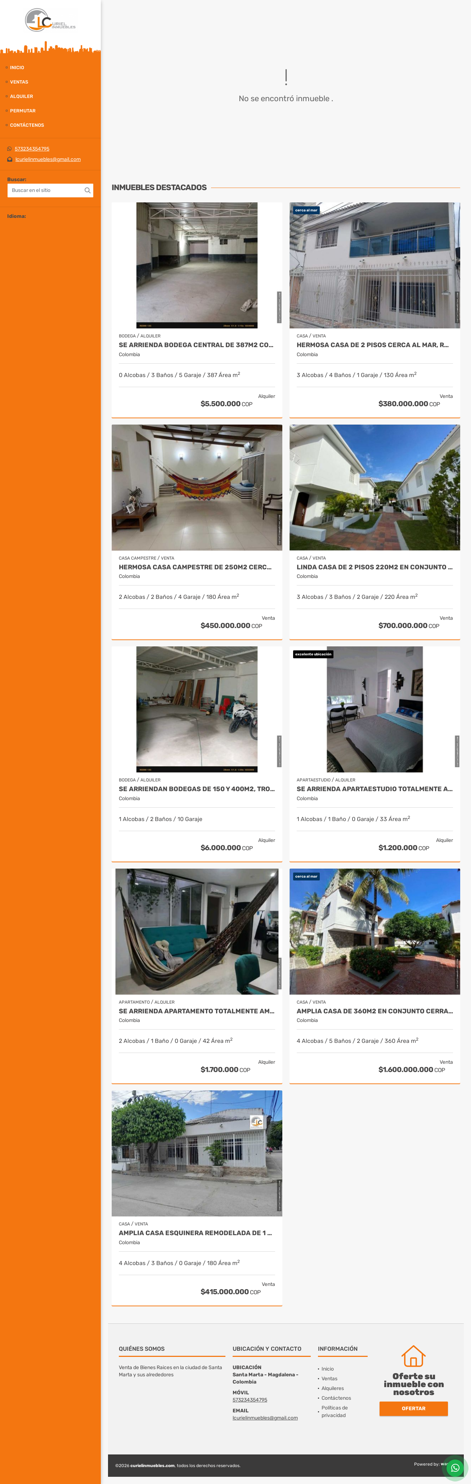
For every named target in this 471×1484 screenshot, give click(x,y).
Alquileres (333, 1388)
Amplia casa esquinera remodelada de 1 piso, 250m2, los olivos (197, 1233)
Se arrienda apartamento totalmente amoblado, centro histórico (197, 1011)
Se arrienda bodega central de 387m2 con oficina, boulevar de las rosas (197, 345)
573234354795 (32, 149)
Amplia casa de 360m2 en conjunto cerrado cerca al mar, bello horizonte (375, 1011)
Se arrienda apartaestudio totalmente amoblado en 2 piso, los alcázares (375, 789)
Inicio (17, 67)
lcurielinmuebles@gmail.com (48, 159)
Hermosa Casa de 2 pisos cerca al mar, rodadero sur (375, 345)
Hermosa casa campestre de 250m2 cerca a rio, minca (197, 567)
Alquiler (21, 96)
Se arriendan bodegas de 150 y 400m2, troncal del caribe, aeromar (197, 789)
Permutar (23, 110)
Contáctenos (27, 125)
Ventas (19, 82)
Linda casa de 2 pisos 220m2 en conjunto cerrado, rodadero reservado (375, 567)
